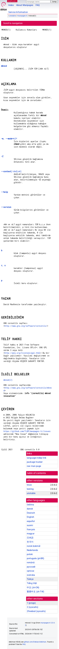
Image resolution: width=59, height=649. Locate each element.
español (31, 521)
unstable (12, 16)
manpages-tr (22, 16)
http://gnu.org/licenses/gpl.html (22, 353)
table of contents (36, 473)
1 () (31, 603)
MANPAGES (12, 1)
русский (31, 566)
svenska (31, 575)
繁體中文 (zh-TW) (35, 591)
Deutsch (31, 513)
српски (30, 571)
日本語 (30, 537)
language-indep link (36, 458)
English (30, 517)
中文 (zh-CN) (33, 587)
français (31, 529)
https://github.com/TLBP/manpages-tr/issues (26, 431)
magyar (30, 533)
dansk (30, 508)
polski (30, 554)
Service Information (18, 12)
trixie (29, 485)
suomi (30, 525)
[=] (11, 171)
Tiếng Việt (32, 583)
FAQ (38, 5)
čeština (30, 504)
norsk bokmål (33, 546)
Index (11, 5)
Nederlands (32, 550)
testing (30, 489)
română (31, 562)
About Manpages (24, 5)
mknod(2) (7, 380)
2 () (32, 607)
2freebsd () (36, 611)
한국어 (30, 541)
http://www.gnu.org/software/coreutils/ (26, 326)
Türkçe (30, 579)
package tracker (34, 462)
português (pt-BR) (35, 558)
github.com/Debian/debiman (35, 642)
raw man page (34, 466)
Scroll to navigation (13, 23)
